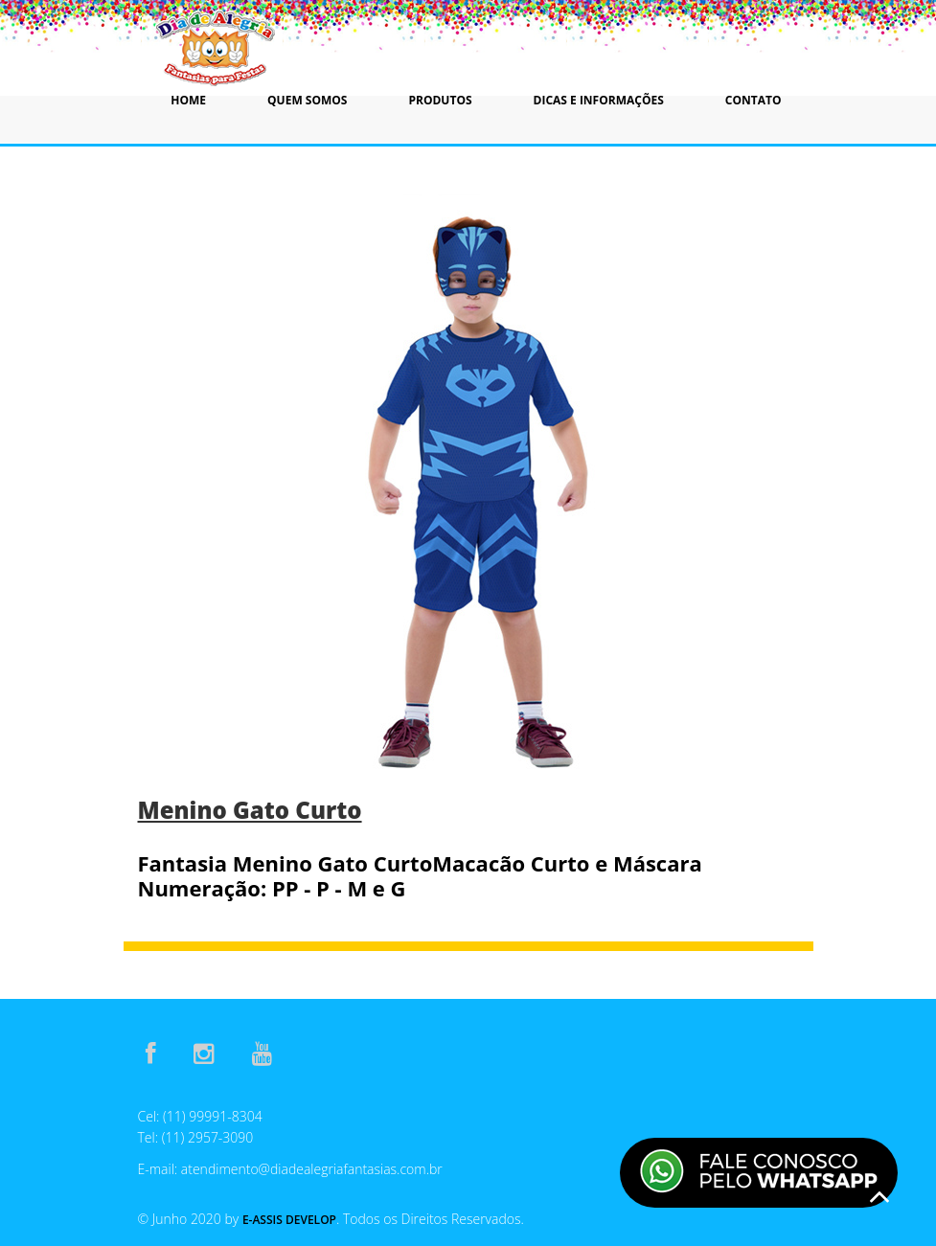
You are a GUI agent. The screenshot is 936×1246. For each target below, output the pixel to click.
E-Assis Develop (289, 1220)
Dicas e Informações (599, 100)
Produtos (439, 100)
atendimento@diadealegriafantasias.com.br (312, 1169)
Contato (753, 100)
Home (188, 100)
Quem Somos (307, 100)
